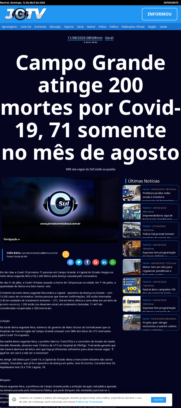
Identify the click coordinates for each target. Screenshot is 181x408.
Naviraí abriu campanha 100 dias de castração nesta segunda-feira (159, 293)
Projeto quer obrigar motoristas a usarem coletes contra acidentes (160, 326)
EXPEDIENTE (171, 2)
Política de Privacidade (89, 401)
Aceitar (158, 399)
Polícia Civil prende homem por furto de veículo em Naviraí (158, 237)
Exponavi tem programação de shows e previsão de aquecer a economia (159, 311)
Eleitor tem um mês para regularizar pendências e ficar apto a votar (157, 270)
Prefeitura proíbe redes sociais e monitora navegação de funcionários (158, 196)
